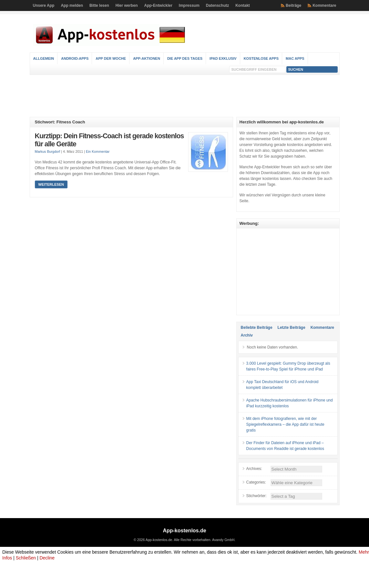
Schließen (26, 557)
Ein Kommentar (97, 151)
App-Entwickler (158, 5)
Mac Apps (295, 58)
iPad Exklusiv (223, 58)
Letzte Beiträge (291, 327)
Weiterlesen (51, 184)
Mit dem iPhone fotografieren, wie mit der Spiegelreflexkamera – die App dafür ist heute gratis (285, 424)
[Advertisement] (184, 95)
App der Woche (111, 58)
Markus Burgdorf (47, 151)
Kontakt (242, 5)
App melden (72, 5)
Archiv (247, 335)
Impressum (189, 5)
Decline (47, 557)
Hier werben (127, 5)
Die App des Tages (184, 58)
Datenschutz (217, 5)
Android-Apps (74, 58)
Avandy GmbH (223, 540)
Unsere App (44, 5)
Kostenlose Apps (261, 58)
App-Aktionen (146, 58)
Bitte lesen (99, 5)
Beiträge (293, 5)
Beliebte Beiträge (256, 327)
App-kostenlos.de (184, 530)
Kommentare (324, 5)
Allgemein (43, 58)
